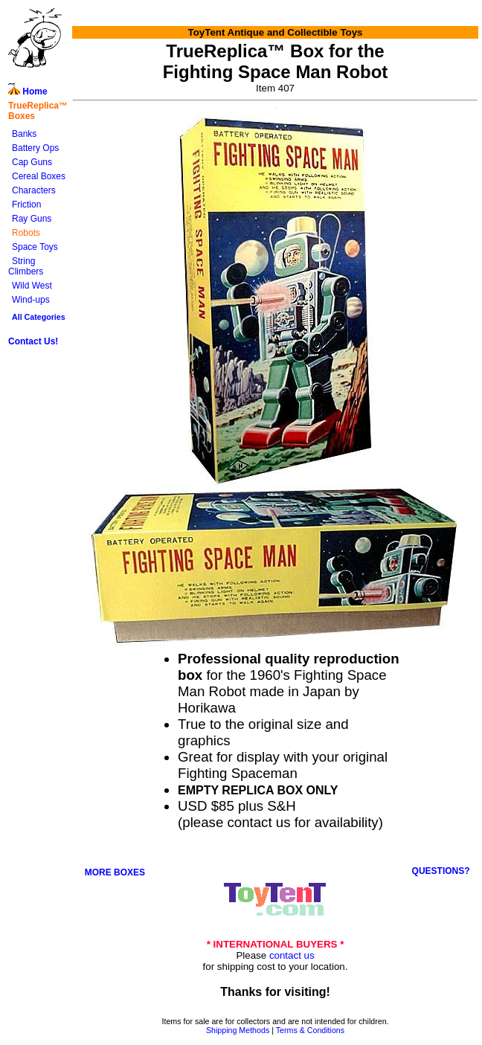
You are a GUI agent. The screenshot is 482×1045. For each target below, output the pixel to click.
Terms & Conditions (310, 1030)
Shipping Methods (237, 1030)
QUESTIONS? (441, 871)
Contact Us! (33, 341)
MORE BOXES (115, 872)
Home (28, 91)
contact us (292, 955)
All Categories (38, 316)
